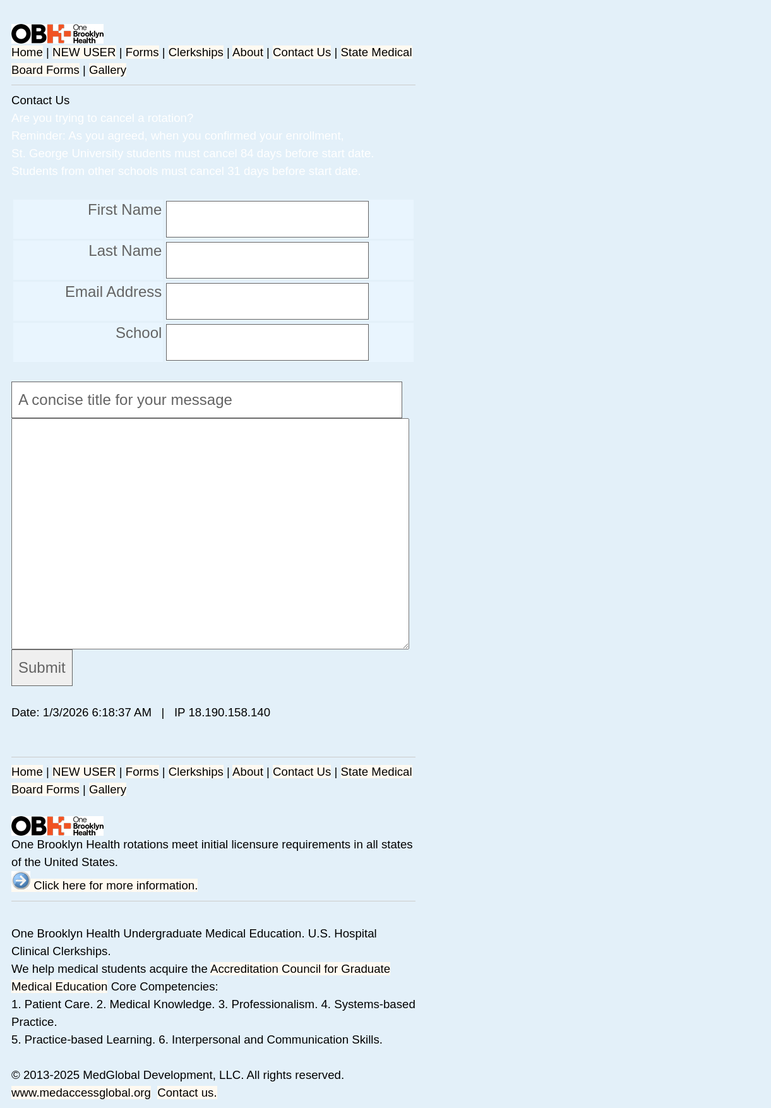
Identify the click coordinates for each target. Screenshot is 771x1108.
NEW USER (84, 52)
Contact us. (187, 1092)
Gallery (107, 69)
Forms (142, 52)
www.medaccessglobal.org (81, 1092)
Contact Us (302, 52)
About (247, 52)
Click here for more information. (104, 885)
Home (27, 52)
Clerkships (196, 52)
